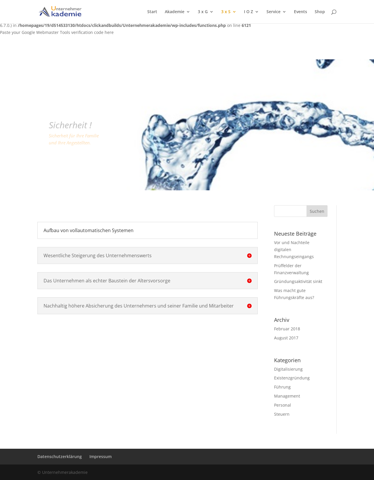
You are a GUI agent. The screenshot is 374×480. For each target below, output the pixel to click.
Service (273, 12)
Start (152, 12)
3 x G (203, 12)
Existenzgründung (292, 378)
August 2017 (286, 338)
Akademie (174, 12)
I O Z (248, 12)
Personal (282, 405)
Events (300, 12)
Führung (282, 387)
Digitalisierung (288, 369)
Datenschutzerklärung (59, 456)
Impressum (100, 456)
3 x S (226, 12)
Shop (320, 12)
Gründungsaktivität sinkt (298, 281)
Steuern (282, 414)
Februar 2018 (287, 328)
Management (287, 396)
